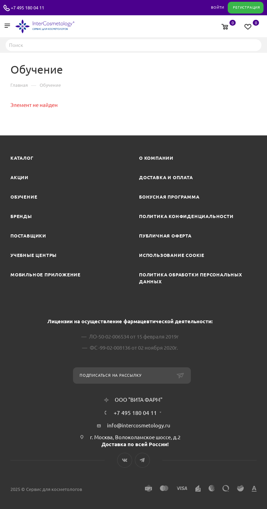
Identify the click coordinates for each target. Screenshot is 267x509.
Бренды (21, 216)
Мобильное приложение (45, 274)
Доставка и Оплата (166, 177)
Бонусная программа (169, 196)
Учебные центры (33, 255)
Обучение (23, 196)
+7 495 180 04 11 (27, 7)
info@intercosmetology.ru (138, 425)
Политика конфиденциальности (186, 216)
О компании (156, 158)
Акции (19, 177)
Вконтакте (124, 460)
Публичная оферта (165, 235)
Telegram (142, 460)
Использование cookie (171, 255)
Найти (254, 45)
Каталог (22, 158)
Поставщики (28, 235)
